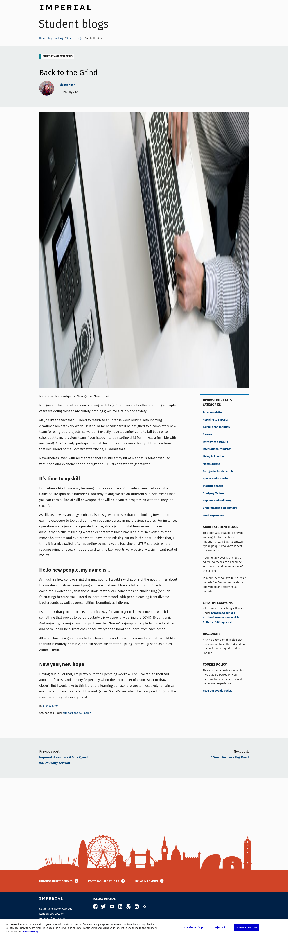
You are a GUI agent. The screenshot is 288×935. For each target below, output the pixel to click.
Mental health (211, 464)
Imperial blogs (56, 38)
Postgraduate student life (219, 471)
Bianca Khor (67, 85)
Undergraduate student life (220, 508)
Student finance (213, 486)
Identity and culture (215, 442)
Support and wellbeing (217, 500)
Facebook (95, 906)
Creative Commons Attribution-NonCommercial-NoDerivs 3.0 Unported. (221, 617)
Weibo (145, 906)
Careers (207, 434)
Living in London (213, 456)
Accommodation (213, 412)
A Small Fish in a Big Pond (229, 757)
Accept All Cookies (246, 930)
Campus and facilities (216, 427)
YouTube (111, 906)
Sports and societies (215, 478)
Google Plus (128, 906)
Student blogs (74, 24)
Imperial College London (65, 6)
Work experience (213, 515)
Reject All (220, 930)
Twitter (103, 906)
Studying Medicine (214, 493)
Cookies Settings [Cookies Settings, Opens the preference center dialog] (193, 930)
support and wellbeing (58, 56)
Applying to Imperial (215, 420)
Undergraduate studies (56, 881)
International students (217, 449)
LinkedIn (120, 906)
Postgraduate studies (103, 881)
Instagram (136, 906)
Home (42, 38)
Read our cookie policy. (217, 691)
